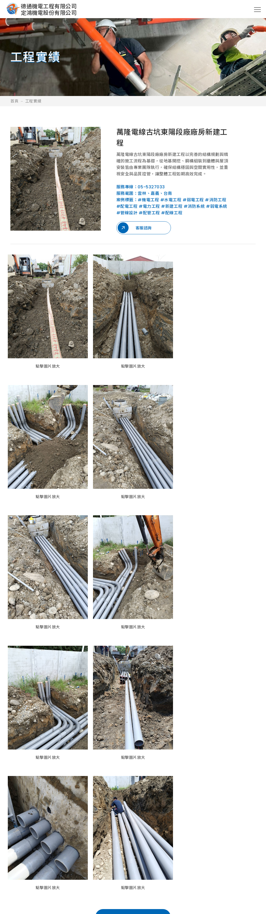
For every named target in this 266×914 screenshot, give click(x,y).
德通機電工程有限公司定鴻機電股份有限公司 (49, 9)
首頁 (14, 101)
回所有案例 (133, 786)
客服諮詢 (135, 227)
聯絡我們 (215, 864)
